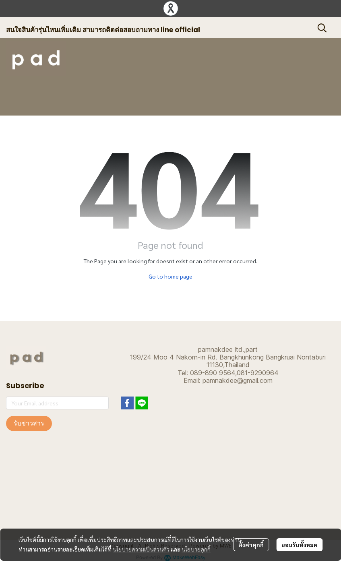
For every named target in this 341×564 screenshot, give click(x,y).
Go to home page (170, 276)
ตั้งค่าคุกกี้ (251, 544)
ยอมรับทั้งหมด (299, 544)
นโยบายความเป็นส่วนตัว (141, 549)
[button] (322, 28)
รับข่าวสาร (29, 423)
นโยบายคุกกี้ (196, 549)
